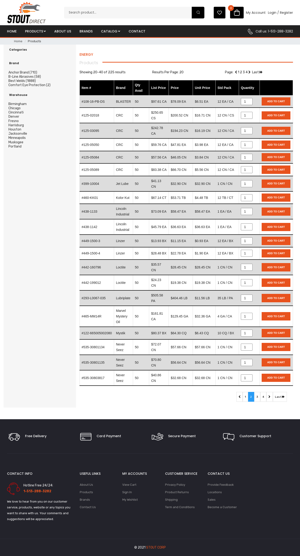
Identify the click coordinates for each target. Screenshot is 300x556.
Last (257, 72)
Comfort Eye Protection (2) (29, 85)
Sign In (127, 492)
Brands (86, 31)
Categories (18, 49)
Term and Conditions (180, 507)
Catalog (110, 31)
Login (272, 12)
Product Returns (177, 492)
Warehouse (18, 95)
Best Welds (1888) (22, 81)
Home (12, 31)
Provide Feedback (221, 484)
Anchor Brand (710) (22, 72)
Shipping (171, 499)
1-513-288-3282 (280, 31)
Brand (14, 63)
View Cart (129, 484)
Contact (137, 31)
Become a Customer (222, 507)
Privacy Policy (175, 484)
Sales (212, 499)
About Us (62, 31)
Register (286, 12)
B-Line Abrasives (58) (24, 77)
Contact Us (88, 507)
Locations (215, 492)
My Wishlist (130, 499)
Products (35, 31)
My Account (256, 12)
